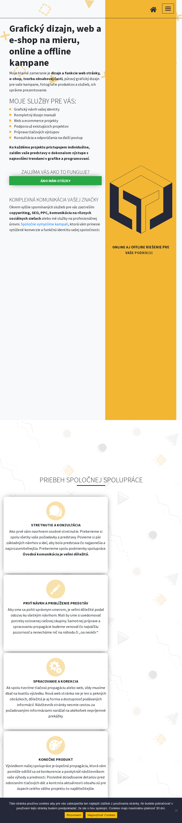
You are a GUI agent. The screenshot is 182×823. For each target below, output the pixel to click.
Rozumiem (74, 815)
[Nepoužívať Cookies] (176, 810)
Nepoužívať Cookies (101, 815)
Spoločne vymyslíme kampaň (44, 224)
